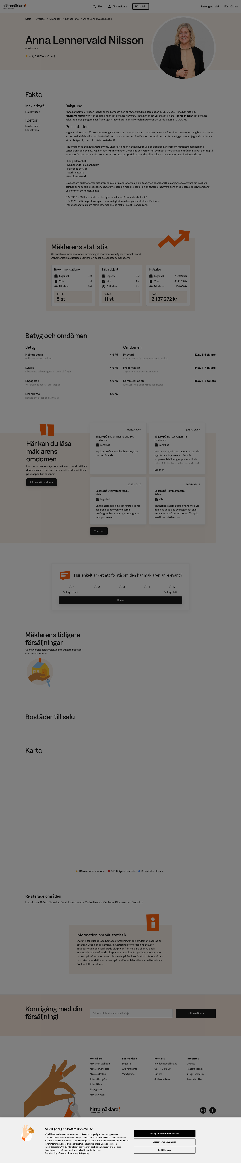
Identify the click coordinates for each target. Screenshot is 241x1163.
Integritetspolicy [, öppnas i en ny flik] (81, 1155)
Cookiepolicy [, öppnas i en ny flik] (65, 1155)
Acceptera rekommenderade (164, 1135)
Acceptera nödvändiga (164, 1143)
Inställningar (164, 1152)
